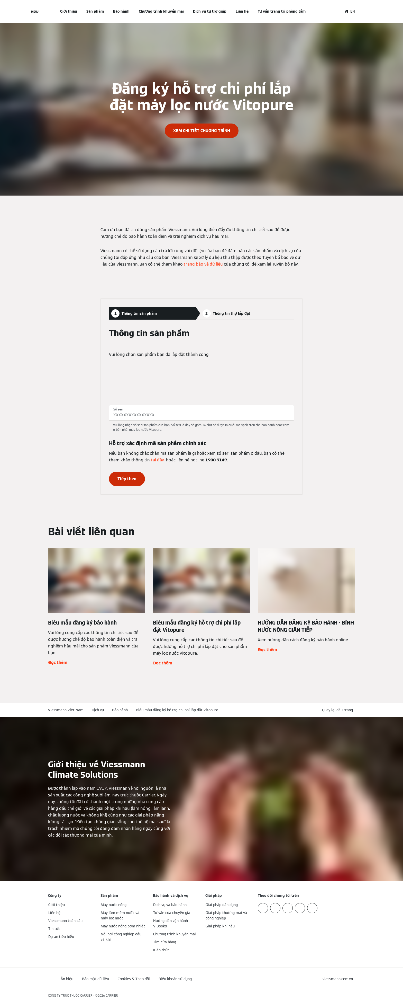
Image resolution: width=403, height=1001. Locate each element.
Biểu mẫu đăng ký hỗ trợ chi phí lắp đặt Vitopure (177, 710)
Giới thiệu (68, 11)
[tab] (152, 313)
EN (352, 11)
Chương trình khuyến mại (161, 11)
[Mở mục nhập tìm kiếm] (336, 11)
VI (346, 11)
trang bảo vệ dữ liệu (203, 264)
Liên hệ (242, 11)
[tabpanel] (201, 407)
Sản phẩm (95, 11)
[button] (338, 710)
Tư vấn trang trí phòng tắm (282, 11)
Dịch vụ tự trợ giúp (209, 11)
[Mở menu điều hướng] (35, 11)
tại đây (157, 460)
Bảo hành (121, 11)
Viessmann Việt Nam (66, 710)
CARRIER (112, 995)
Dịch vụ (98, 710)
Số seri (118, 409)
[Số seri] (201, 415)
